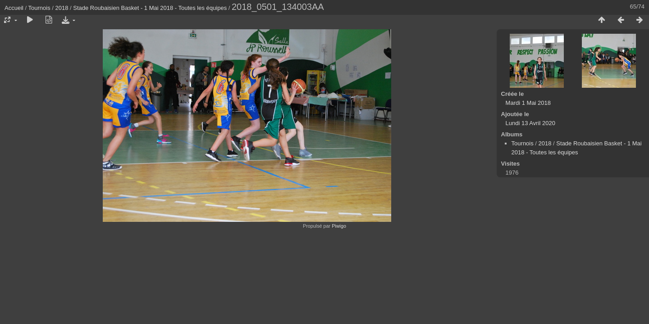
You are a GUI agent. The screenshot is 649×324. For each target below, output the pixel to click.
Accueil (14, 7)
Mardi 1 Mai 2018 (528, 102)
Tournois (39, 7)
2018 (62, 7)
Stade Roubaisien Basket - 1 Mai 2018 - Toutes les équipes (150, 7)
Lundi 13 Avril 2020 (530, 123)
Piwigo (339, 226)
